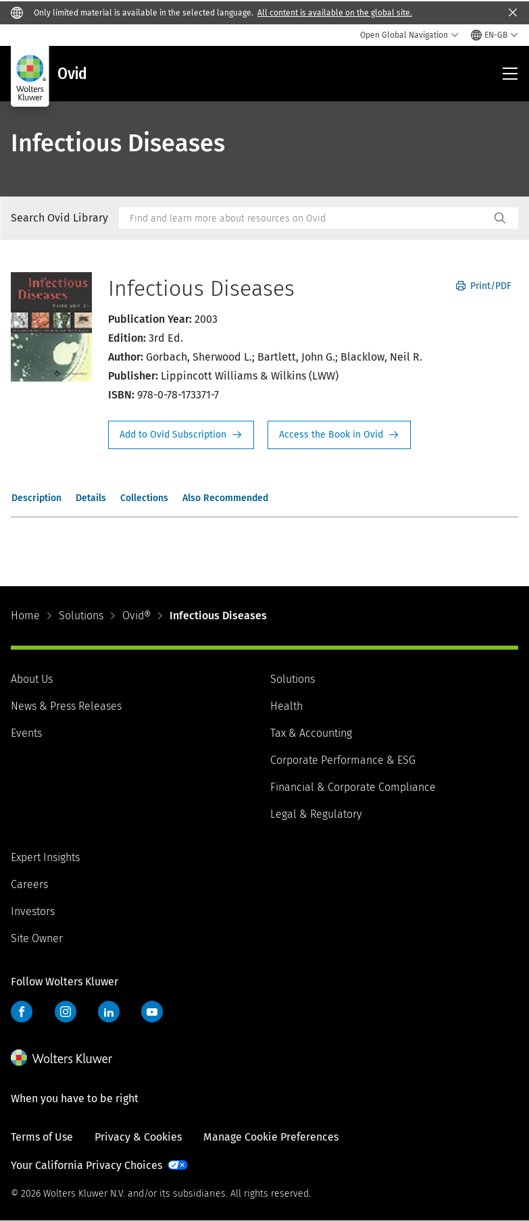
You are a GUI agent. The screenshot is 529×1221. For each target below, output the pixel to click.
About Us (32, 679)
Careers (29, 884)
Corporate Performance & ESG (342, 760)
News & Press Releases (66, 706)
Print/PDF (483, 286)
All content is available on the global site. (334, 13)
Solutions (81, 615)
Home (25, 615)
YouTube (152, 1011)
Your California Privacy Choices (86, 1165)
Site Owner (37, 938)
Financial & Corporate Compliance (353, 787)
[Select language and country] (494, 35)
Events (26, 733)
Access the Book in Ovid (339, 434)
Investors (33, 911)
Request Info (181, 434)
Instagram (65, 1011)
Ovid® (136, 615)
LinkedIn (109, 1011)
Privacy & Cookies (138, 1137)
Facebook (21, 1011)
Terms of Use (42, 1137)
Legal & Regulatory (315, 814)
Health (286, 706)
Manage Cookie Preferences (270, 1137)
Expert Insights (45, 857)
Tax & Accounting (311, 733)
